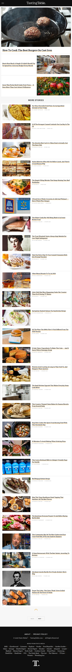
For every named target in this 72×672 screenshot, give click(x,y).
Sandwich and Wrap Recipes (22, 311)
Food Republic (48, 646)
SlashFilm (8, 653)
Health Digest (21, 649)
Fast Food (27, 143)
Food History (26, 217)
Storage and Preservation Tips (21, 366)
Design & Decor (25, 385)
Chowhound (14, 646)
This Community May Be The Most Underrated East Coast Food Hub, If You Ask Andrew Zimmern (49, 536)
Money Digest (18, 651)
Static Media (23, 638)
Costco (28, 460)
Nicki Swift (28, 651)
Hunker (42, 649)
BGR (6, 646)
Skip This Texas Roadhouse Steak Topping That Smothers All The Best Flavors (47, 498)
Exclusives (27, 516)
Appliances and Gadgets (23, 422)
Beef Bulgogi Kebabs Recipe (41, 479)
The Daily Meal (33, 653)
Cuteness (23, 646)
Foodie (38, 646)
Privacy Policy (40, 634)
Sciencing (60, 651)
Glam (5, 649)
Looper (64, 649)
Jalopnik (57, 649)
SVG (25, 653)
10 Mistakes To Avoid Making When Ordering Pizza (49, 441)
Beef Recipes (26, 478)
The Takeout (53, 653)
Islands (49, 649)
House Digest (32, 649)
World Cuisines (25, 161)
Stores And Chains (24, 199)
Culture (27, 236)
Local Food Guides (25, 534)
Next (39, 618)
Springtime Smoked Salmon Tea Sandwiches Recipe (49, 311)
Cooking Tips (66, 8)
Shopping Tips (65, 56)
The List (44, 653)
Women (30, 655)
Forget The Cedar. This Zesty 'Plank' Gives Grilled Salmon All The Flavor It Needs (48, 591)
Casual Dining (26, 404)
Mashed (8, 651)
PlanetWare (51, 651)
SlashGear (17, 653)
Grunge (11, 649)
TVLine (62, 653)
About (27, 634)
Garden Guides (60, 646)
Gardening (66, 78)
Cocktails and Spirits (24, 124)
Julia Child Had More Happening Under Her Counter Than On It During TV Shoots (49, 293)
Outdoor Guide (40, 651)
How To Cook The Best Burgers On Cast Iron (27, 50)
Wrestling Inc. (40, 655)
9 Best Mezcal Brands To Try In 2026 (44, 273)
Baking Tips (26, 348)
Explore (31, 646)
